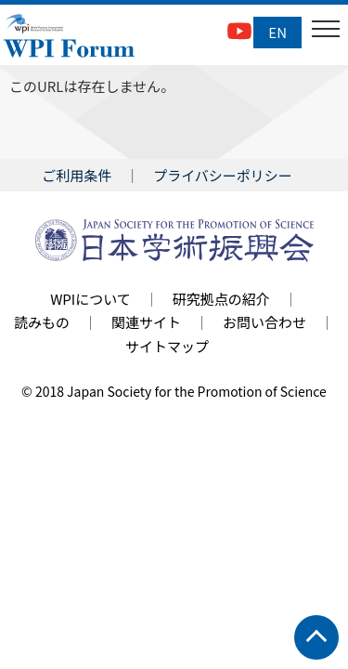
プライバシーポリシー (222, 175)
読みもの (42, 322)
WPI (69, 37)
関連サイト (146, 322)
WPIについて (90, 298)
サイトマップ (167, 346)
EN (277, 32)
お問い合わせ (264, 322)
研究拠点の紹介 (221, 298)
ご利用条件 (76, 175)
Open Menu (324, 32)
